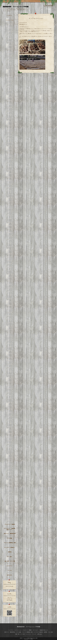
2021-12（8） (10, 211)
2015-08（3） (10, 475)
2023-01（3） (10, 166)
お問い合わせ (9, 575)
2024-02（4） (10, 121)
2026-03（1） (10, 38)
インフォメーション (10, 20)
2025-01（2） (10, 83)
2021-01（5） (10, 249)
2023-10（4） (10, 135)
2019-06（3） (10, 315)
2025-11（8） (10, 52)
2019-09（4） (10, 305)
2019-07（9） (10, 312)
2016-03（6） (10, 450)
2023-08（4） (10, 142)
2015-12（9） (10, 461)
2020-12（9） (10, 253)
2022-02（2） (10, 204)
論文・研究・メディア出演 (10, 561)
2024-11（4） (10, 90)
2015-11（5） (10, 464)
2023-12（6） (10, 128)
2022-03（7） (10, 201)
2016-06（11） (10, 440)
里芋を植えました (23, 24)
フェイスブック (9, 565)
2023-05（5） (10, 152)
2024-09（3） (10, 97)
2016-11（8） (10, 423)
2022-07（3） (10, 187)
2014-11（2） (10, 506)
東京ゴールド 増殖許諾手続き (10, 533)
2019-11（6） (10, 298)
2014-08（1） (10, 513)
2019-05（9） (10, 319)
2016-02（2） (10, 454)
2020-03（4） (10, 284)
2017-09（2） (10, 388)
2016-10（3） (10, 426)
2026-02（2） (10, 41)
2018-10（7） (10, 343)
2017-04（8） (10, 405)
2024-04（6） (10, 114)
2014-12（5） (10, 502)
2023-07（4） (10, 145)
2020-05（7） (10, 277)
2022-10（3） (10, 177)
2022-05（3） (10, 194)
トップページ (9, 15)
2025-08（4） (10, 62)
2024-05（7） (10, 111)
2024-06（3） (10, 107)
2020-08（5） (10, 267)
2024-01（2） (10, 125)
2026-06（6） (10, 28)
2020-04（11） (10, 281)
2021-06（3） (10, 232)
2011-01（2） (10, 520)
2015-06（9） (10, 482)
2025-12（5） (10, 48)
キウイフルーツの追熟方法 (9, 547)
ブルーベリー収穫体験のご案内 (10, 542)
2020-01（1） (10, 291)
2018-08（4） (10, 350)
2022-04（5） (10, 197)
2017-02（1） (10, 412)
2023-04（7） (10, 156)
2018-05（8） (10, 360)
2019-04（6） (10, 322)
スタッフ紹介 (9, 556)
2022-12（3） (10, 170)
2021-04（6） (10, 239)
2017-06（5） (10, 398)
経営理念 (10, 551)
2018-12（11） (10, 336)
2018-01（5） (10, 374)
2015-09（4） (10, 471)
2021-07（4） (10, 229)
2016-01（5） (10, 457)
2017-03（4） (10, 409)
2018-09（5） (10, 346)
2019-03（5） (10, 326)
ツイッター (10, 570)
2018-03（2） (10, 367)
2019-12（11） (10, 294)
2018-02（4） (10, 371)
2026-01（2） (10, 45)
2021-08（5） (10, 225)
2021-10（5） (10, 218)
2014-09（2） (10, 509)
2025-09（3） (10, 59)
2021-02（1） (10, 246)
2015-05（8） (10, 485)
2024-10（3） (10, 93)
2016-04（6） (10, 447)
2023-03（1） (10, 159)
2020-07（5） (10, 270)
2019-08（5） (10, 308)
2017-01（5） (10, 416)
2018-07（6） (10, 353)
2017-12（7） (10, 378)
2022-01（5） (10, 208)
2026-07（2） (10, 24)
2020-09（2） (10, 263)
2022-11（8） (10, 173)
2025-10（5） (10, 55)
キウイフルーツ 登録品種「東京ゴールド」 (9, 529)
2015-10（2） (10, 468)
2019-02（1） (10, 329)
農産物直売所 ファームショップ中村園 (28, 626)
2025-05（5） (10, 73)
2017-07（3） (10, 395)
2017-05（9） (10, 402)
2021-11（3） (10, 215)
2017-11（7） (10, 381)
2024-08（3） (10, 100)
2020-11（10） (10, 256)
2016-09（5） (10, 430)
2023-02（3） (10, 163)
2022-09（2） (10, 180)
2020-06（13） (10, 274)
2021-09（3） (10, 222)
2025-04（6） (10, 76)
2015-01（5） (10, 499)
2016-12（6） (10, 419)
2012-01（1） (10, 516)
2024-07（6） (10, 104)
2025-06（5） (10, 69)
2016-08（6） (10, 433)
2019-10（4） (10, 301)
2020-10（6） (10, 260)
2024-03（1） (10, 118)
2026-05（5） (10, 31)
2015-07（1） (10, 478)
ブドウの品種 (9, 538)
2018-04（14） (10, 364)
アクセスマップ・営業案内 (10, 524)
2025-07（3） (10, 66)
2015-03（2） (10, 492)
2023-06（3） (10, 149)
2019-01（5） (10, 333)
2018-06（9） (10, 357)
